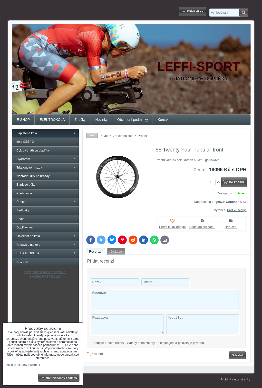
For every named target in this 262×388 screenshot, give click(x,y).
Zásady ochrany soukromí (23, 365)
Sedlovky (23, 210)
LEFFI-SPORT (198, 66)
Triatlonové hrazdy (29, 167)
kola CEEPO (25, 141)
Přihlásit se (195, 11)
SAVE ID (23, 262)
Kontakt (163, 120)
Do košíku (236, 182)
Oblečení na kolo (28, 236)
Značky (80, 120)
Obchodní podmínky (132, 120)
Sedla (21, 219)
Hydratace (24, 159)
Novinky (101, 120)
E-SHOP (23, 120)
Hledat (243, 13)
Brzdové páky (26, 184)
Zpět (92, 135)
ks (213, 182)
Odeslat (237, 355)
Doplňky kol (25, 227)
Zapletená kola (27, 133)
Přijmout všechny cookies (59, 378)
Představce (24, 193)
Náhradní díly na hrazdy (33, 176)
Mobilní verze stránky (236, 379)
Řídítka (22, 202)
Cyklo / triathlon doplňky (33, 150)
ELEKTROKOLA (52, 120)
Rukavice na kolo (28, 244)
